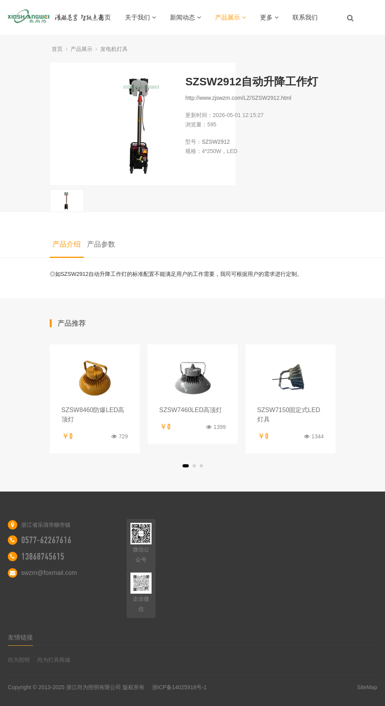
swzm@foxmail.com (49, 572)
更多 (269, 17)
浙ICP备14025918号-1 (179, 687)
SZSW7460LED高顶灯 (190, 410)
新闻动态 (185, 17)
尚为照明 (19, 660)
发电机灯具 (114, 49)
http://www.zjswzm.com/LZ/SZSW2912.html (238, 98)
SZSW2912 (216, 142)
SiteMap (367, 687)
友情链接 (20, 637)
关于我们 (140, 17)
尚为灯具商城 (53, 660)
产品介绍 (66, 244)
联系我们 (305, 17)
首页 (104, 17)
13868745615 (42, 556)
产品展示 (230, 17)
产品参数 (101, 244)
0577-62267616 (46, 540)
